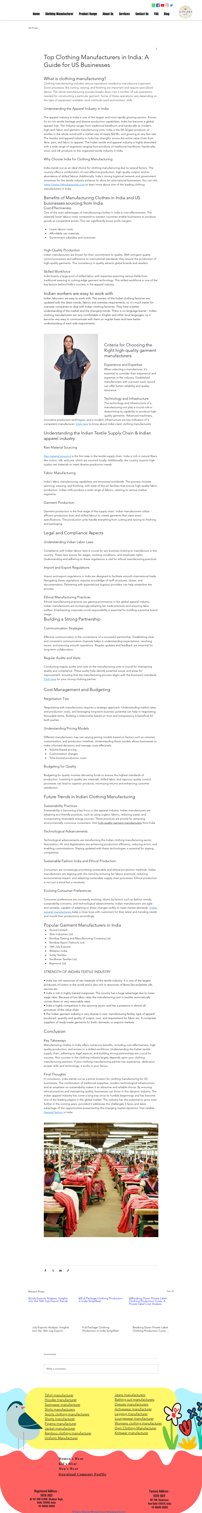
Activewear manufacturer (133, 1409)
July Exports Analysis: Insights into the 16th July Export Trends (50, 1329)
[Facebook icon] (158, 5)
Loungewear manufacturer (134, 1418)
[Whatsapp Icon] (153, 5)
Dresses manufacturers (131, 1404)
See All (170, 1291)
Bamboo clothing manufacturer (68, 1433)
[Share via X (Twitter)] (52, 1270)
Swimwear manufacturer (62, 1404)
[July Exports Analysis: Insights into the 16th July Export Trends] (50, 1309)
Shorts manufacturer (60, 1419)
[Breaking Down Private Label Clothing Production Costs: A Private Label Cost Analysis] (151, 1309)
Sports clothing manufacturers (67, 1414)
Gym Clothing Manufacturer (135, 1428)
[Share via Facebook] (45, 1270)
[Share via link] (68, 1270)
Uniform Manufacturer (61, 1438)
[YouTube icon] (162, 5)
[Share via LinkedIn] (60, 1270)
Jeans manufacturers (130, 1395)
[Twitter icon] (171, 5)
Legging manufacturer (131, 1414)
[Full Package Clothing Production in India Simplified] (101, 1309)
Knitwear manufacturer (131, 1433)
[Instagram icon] (167, 5)
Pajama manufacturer (60, 1423)
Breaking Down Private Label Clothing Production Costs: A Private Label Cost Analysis (151, 1329)
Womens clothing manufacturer (138, 1423)
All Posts (33, 27)
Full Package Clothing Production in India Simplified (100, 1329)
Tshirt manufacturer (59, 1395)
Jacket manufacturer (60, 1428)
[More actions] (156, 48)
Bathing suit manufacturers (134, 1399)
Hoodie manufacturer (61, 1400)
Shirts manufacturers (60, 1409)
